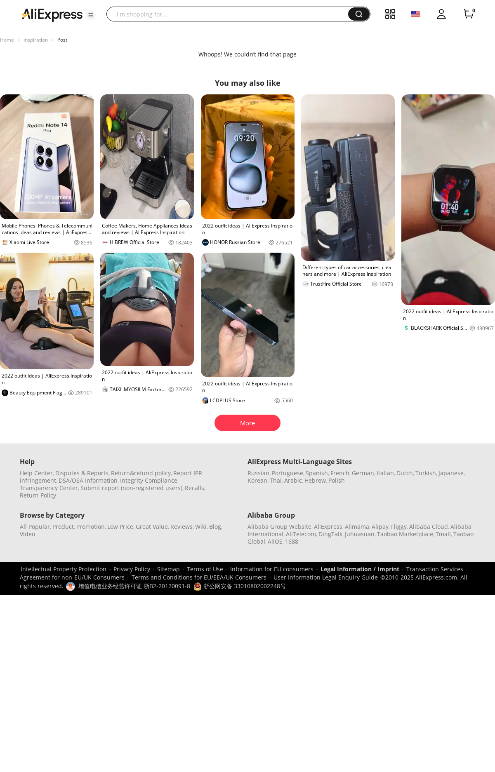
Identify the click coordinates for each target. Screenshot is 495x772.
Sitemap (168, 569)
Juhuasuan (360, 534)
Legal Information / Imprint (360, 569)
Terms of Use (205, 569)
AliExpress (328, 526)
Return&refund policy (141, 473)
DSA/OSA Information (88, 480)
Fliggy (399, 526)
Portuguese (287, 473)
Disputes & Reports (81, 473)
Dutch (404, 473)
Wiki (201, 526)
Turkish (425, 473)
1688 (291, 541)
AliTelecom (301, 534)
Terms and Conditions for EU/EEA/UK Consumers (199, 577)
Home (7, 39)
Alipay (380, 526)
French (339, 473)
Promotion (90, 526)
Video (27, 534)
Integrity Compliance (148, 480)
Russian (258, 473)
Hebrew (315, 480)
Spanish (317, 473)
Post (62, 39)
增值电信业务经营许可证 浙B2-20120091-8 (134, 586)
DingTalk (330, 534)
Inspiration (36, 39)
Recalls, (195, 488)
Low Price (120, 526)
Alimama (357, 526)
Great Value (152, 526)
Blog (215, 526)
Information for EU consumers (272, 569)
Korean (257, 480)
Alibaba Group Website (279, 526)
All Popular (35, 526)
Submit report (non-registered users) (131, 488)
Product (63, 526)
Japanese (451, 473)
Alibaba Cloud (428, 526)
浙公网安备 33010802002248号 (239, 586)
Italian (385, 473)
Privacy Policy (131, 569)
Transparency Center (49, 488)
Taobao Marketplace (405, 534)
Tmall (443, 534)
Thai (276, 480)
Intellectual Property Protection (63, 569)
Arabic (293, 480)
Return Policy (38, 495)
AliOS (275, 541)
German (363, 473)
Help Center (36, 473)
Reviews (181, 526)
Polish (336, 480)
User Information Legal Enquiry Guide (325, 577)
